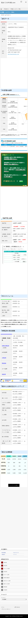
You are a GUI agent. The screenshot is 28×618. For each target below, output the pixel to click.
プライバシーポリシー (5, 609)
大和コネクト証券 (7, 580)
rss (21, 2)
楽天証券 (5, 565)
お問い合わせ (17, 607)
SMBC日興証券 (5, 345)
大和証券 (5, 589)
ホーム (2, 607)
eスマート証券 (6, 574)
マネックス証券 (7, 568)
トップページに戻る (14, 485)
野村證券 (5, 586)
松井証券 (5, 571)
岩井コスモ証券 (7, 583)
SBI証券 (5, 562)
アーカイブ (3, 597)
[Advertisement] (14, 74)
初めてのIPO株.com (13, 616)
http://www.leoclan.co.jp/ (13, 54)
